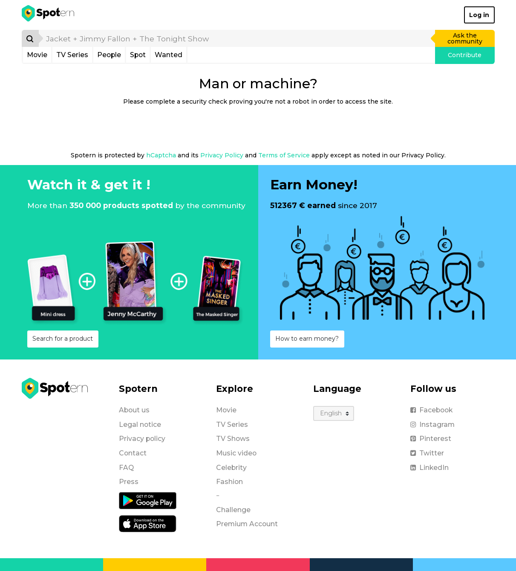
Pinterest (430, 439)
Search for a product (62, 338)
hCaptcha (161, 155)
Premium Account (247, 524)
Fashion (229, 482)
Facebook (431, 410)
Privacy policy (142, 439)
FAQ (126, 468)
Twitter (427, 453)
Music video (236, 453)
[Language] (334, 413)
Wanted (168, 55)
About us (134, 410)
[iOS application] (147, 523)
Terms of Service (284, 155)
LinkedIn (429, 468)
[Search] (30, 38)
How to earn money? (307, 338)
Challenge (233, 510)
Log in (479, 15)
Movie (37, 55)
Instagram (432, 424)
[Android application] (147, 500)
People (109, 55)
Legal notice (140, 424)
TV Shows (233, 439)
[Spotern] (49, 15)
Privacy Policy (221, 155)
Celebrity (231, 468)
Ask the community (464, 38)
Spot (138, 55)
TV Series (72, 55)
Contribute (464, 55)
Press (128, 482)
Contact (133, 453)
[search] (237, 38)
